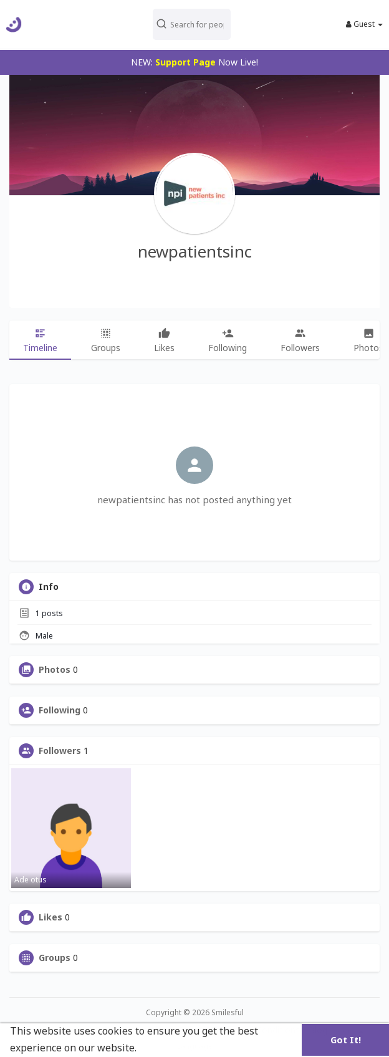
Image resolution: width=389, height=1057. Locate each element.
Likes (50, 917)
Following (59, 710)
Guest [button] (364, 24)
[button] (192, 24)
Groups (54, 958)
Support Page (185, 62)
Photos (54, 670)
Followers (60, 751)
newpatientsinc (195, 251)
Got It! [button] (345, 1040)
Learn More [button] (168, 1048)
